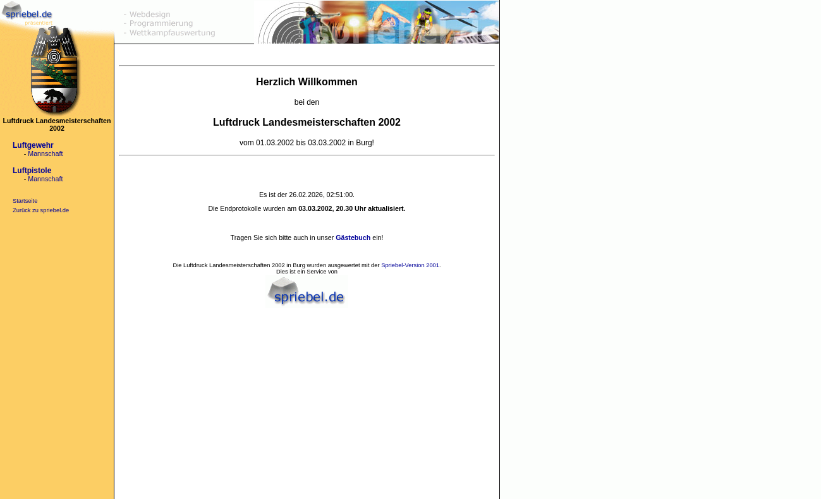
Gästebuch (353, 237)
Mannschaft (45, 153)
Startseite (25, 201)
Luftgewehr (33, 145)
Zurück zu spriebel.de (41, 210)
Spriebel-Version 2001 (410, 265)
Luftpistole (32, 170)
